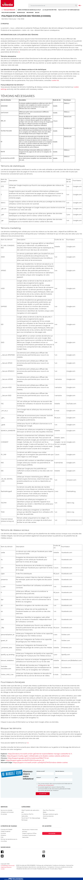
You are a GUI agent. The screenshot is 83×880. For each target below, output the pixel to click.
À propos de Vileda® (6, 829)
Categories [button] (25, 807)
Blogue (45, 818)
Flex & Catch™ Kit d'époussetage (68, 10)
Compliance (50, 867)
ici (19, 52)
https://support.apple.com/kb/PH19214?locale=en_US (25, 760)
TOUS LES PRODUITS (9, 10)
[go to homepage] (7, 3)
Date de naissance (59, 771)
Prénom (38, 777)
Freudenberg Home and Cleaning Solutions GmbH (7, 867)
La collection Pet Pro (49, 10)
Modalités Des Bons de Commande (27, 869)
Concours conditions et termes (63, 867)
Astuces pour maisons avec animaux (30, 830)
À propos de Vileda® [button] (9, 826)
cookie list (55, 80)
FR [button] (79, 5)
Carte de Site (69, 865)
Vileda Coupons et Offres (29, 833)
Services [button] (4, 807)
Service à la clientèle (6, 810)
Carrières (3, 833)
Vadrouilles (21, 12)
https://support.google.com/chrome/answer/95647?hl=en (28, 758)
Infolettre (3, 835)
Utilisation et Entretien (7, 812)
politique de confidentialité (45, 785)
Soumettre (42, 793)
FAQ (2, 837)
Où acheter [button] (46, 826)
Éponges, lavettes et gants (50, 814)
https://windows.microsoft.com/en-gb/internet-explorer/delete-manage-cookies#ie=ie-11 (40, 754)
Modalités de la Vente (43, 869)
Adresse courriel (40, 771)
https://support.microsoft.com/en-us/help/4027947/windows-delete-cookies (40, 762)
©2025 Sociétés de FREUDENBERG (26, 865)
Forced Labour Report (56, 869)
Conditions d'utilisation (58, 865)
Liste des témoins (41, 867)
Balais (37, 12)
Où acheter (4, 814)
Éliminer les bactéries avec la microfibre (9, 840)
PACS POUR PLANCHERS (8, 12)
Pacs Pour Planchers (49, 810)
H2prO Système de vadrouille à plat (29, 10)
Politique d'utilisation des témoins (26, 867)
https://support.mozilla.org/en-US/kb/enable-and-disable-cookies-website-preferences (38, 756)
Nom (56, 777)
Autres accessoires (48, 816)
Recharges (30, 12)
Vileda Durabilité (5, 831)
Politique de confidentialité (44, 865)
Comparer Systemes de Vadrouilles (29, 836)
